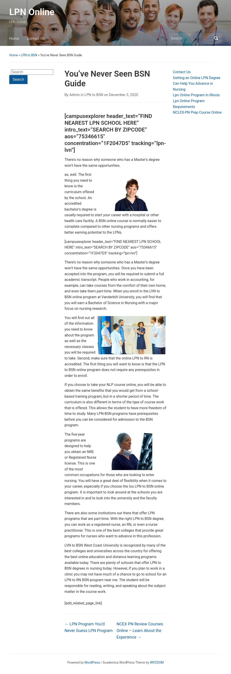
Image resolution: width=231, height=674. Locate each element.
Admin (74, 95)
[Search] (191, 38)
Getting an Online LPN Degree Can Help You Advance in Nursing (196, 84)
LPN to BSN (29, 55)
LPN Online (31, 12)
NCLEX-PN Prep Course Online (197, 112)
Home (14, 38)
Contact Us (36, 38)
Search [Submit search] (216, 38)
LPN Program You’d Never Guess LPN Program (89, 627)
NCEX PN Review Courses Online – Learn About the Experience (140, 630)
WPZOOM (157, 662)
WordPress (92, 662)
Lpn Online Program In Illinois (196, 95)
